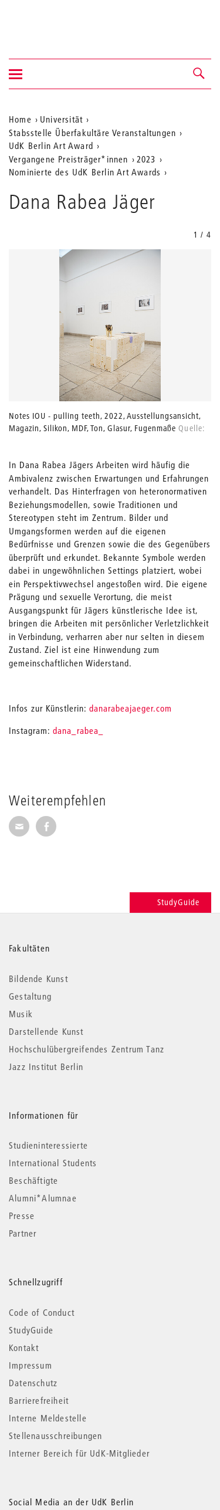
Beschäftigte (33, 1180)
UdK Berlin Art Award (51, 145)
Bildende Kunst (38, 978)
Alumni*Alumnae (43, 1198)
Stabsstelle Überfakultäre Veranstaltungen (92, 132)
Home (20, 119)
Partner (22, 1233)
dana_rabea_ (77, 730)
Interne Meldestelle (48, 1418)
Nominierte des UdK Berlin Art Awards (85, 172)
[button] (199, 74)
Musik (21, 1014)
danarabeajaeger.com (130, 708)
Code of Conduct (42, 1312)
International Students (53, 1163)
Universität (61, 119)
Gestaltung (30, 996)
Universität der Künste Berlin (55, 22)
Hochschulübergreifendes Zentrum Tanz (86, 1049)
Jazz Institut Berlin (46, 1066)
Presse (22, 1215)
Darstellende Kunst (46, 1031)
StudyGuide (170, 902)
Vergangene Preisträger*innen (68, 159)
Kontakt (24, 1347)
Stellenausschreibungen (55, 1435)
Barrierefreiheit (39, 1400)
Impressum (30, 1365)
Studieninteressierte (48, 1145)
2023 (146, 159)
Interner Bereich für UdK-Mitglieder (79, 1453)
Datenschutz (33, 1383)
